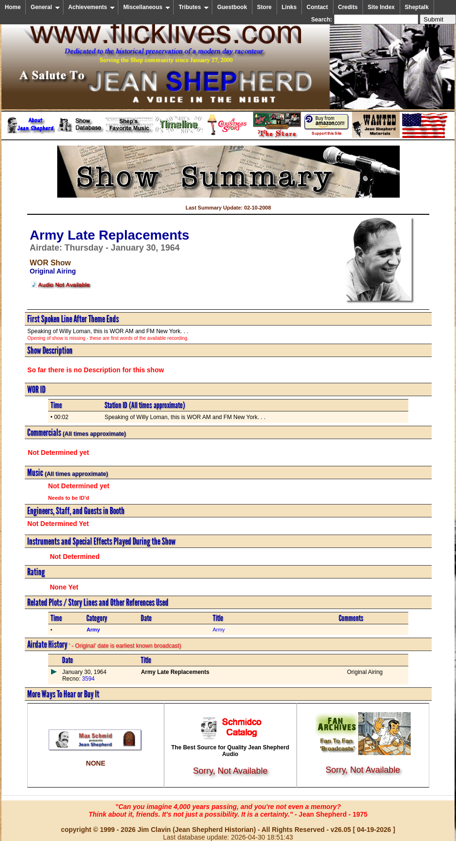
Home (13, 7)
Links (289, 7)
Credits (348, 7)
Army (219, 629)
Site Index (381, 7)
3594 (87, 678)
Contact (317, 7)
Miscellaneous (146, 7)
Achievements (91, 7)
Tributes (193, 7)
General (45, 7)
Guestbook (232, 7)
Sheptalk (417, 7)
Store (264, 7)
